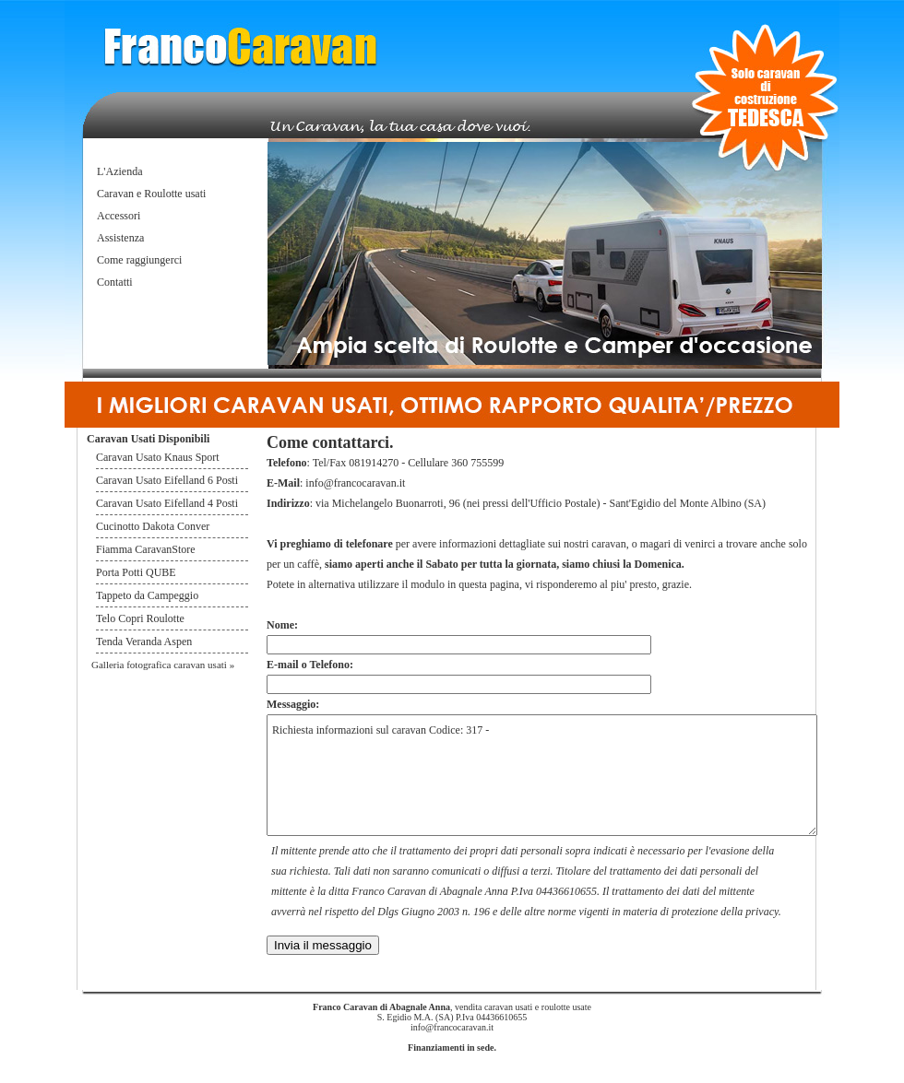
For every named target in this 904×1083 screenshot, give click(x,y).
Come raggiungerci (139, 259)
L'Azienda (119, 171)
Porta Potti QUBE (136, 572)
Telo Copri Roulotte (141, 618)
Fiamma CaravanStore (146, 549)
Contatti (115, 282)
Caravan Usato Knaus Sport (158, 457)
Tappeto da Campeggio (147, 595)
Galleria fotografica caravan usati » (162, 664)
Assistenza (120, 237)
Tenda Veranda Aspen (144, 641)
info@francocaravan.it (355, 483)
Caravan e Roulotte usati (151, 193)
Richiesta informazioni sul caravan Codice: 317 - (542, 775)
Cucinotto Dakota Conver (152, 526)
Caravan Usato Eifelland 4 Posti (167, 503)
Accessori (118, 215)
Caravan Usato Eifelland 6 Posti (167, 480)
